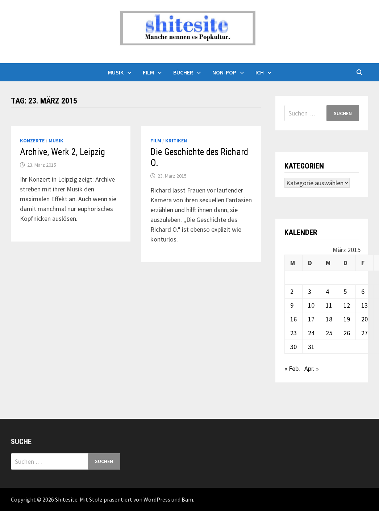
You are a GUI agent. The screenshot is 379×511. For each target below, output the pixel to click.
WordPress (156, 499)
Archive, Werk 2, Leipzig (62, 152)
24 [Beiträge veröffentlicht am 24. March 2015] (311, 333)
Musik (116, 72)
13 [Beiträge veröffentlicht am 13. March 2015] (364, 305)
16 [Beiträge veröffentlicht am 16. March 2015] (293, 319)
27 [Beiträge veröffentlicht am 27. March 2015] (364, 333)
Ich (259, 72)
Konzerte (32, 140)
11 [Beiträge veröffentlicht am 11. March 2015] (329, 305)
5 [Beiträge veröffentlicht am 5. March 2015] (345, 291)
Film (148, 72)
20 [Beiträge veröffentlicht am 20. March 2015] (364, 319)
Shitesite (66, 499)
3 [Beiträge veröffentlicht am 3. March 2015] (309, 291)
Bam (187, 499)
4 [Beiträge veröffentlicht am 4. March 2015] (327, 291)
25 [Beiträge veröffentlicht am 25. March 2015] (329, 333)
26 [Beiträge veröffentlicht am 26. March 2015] (346, 333)
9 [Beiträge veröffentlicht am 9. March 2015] (291, 305)
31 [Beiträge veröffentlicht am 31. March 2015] (311, 346)
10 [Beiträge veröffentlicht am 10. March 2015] (311, 305)
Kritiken (176, 140)
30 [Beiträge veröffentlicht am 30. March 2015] (293, 346)
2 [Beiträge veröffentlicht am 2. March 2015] (291, 291)
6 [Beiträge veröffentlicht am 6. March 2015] (363, 291)
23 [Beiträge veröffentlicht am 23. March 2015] (293, 333)
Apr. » (311, 368)
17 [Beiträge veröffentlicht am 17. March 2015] (311, 319)
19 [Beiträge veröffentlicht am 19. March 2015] (346, 319)
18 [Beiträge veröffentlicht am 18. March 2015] (329, 319)
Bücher (183, 72)
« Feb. (292, 368)
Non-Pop (224, 72)
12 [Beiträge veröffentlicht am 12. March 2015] (346, 305)
